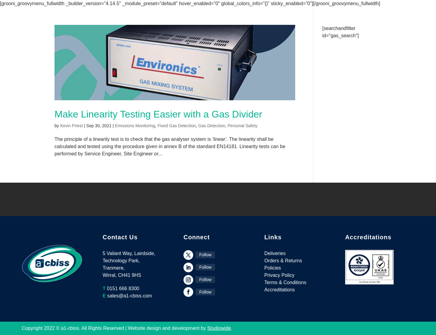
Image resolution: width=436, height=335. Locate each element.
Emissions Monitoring (135, 125)
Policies (272, 267)
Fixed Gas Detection (176, 125)
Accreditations (279, 289)
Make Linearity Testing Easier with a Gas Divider (158, 114)
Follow (205, 254)
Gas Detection (211, 125)
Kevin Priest (71, 125)
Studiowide (219, 328)
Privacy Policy (279, 275)
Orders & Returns (283, 260)
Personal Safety (243, 125)
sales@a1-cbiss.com (129, 295)
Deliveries (275, 253)
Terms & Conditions (285, 282)
